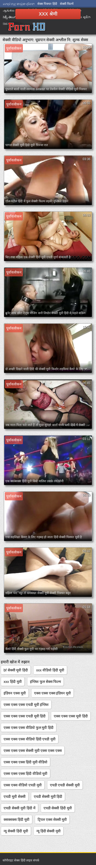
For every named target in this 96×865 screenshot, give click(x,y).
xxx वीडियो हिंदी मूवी (50, 670)
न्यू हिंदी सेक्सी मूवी (48, 831)
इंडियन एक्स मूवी (15, 693)
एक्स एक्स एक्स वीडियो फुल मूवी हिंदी (29, 728)
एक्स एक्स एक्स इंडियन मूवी (52, 693)
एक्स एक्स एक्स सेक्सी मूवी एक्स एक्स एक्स (33, 751)
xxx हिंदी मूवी (13, 682)
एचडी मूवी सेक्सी (15, 797)
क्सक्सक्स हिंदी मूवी (16, 819)
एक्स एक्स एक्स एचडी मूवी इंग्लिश (26, 705)
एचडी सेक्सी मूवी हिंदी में (19, 808)
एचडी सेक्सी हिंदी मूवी (58, 808)
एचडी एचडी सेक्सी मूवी (65, 785)
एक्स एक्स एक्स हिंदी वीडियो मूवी (25, 774)
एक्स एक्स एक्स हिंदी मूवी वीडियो (25, 762)
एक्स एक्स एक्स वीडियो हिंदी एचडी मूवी (30, 739)
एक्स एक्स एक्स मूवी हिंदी (71, 716)
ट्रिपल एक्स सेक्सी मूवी (52, 819)
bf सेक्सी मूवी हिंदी (16, 670)
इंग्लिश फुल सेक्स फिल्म (45, 682)
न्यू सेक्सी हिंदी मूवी (16, 831)
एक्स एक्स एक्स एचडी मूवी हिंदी (25, 716)
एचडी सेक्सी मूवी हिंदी (48, 797)
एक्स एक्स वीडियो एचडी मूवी (23, 785)
